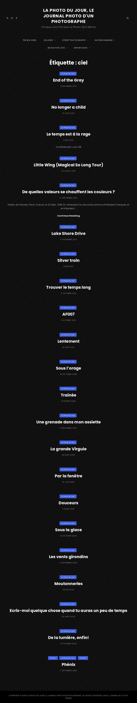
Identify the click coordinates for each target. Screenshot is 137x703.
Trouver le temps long (68, 287)
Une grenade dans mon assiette (68, 422)
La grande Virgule (68, 449)
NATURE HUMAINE (105, 40)
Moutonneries (68, 584)
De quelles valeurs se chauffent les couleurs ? (68, 191)
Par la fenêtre (68, 476)
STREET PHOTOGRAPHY (75, 40)
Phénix (68, 664)
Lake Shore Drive (68, 233)
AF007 (68, 314)
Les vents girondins (68, 556)
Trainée (68, 395)
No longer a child (68, 107)
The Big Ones (29, 40)
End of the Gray (68, 80)
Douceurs (68, 503)
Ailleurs (53, 658)
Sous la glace (68, 530)
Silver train (68, 260)
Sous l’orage (68, 368)
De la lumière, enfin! (68, 637)
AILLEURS (50, 40)
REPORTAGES (82, 47)
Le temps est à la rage (68, 134)
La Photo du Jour (68, 73)
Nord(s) (83, 658)
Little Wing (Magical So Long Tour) (68, 165)
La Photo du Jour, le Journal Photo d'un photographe (68, 15)
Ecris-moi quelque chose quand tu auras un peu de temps (68, 610)
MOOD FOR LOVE (58, 47)
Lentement (68, 341)
